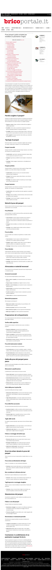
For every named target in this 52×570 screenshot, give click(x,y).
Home (6, 33)
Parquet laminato (10, 47)
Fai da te (9, 33)
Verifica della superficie (12, 60)
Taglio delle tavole (11, 68)
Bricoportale (29, 545)
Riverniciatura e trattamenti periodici (14, 79)
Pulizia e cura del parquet (12, 78)
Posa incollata (10, 51)
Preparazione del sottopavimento (12, 58)
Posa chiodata (10, 53)
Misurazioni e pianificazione (12, 64)
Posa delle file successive (12, 67)
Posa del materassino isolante (13, 61)
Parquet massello (11, 44)
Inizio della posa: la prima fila (13, 65)
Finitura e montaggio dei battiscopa (14, 69)
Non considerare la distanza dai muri (14, 74)
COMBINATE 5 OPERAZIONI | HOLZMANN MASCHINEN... (43, 47)
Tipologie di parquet (10, 43)
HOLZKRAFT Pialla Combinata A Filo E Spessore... (43, 59)
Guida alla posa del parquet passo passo (13, 62)
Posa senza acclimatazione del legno (14, 72)
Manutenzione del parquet (11, 76)
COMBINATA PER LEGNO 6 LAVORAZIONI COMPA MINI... (43, 35)
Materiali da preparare (11, 57)
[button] (49, 14)
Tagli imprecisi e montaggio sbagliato (14, 75)
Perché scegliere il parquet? (11, 42)
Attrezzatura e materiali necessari (12, 54)
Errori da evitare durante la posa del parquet (14, 71)
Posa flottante (10, 50)
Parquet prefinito (10, 46)
